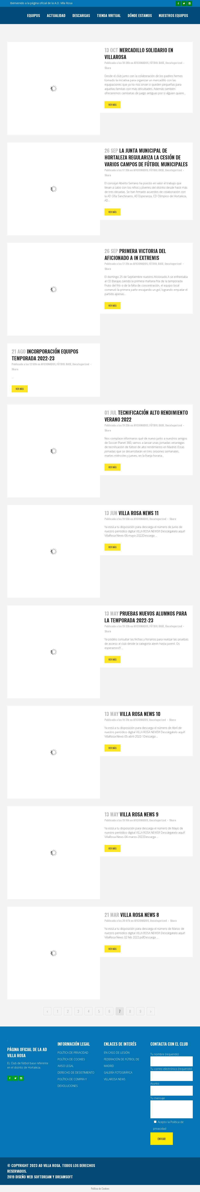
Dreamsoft (64, 1176)
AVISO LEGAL (66, 1066)
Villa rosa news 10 (140, 713)
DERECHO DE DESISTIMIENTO (76, 1072)
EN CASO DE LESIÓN (116, 1052)
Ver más (112, 104)
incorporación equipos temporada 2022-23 (45, 355)
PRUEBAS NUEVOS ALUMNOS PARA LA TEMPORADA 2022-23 (145, 617)
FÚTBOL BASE (157, 63)
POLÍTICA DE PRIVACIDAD (73, 1052)
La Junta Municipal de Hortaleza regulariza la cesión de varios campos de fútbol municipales (146, 157)
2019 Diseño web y (31, 1176)
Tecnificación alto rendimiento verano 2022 (146, 416)
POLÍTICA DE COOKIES (71, 1059)
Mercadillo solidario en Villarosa (138, 53)
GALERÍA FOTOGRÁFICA (118, 1072)
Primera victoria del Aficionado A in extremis (135, 254)
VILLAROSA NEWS (114, 1079)
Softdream (43, 1176)
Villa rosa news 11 (139, 512)
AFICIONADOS (141, 63)
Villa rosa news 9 (139, 814)
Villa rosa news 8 (139, 914)
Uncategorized (173, 63)
